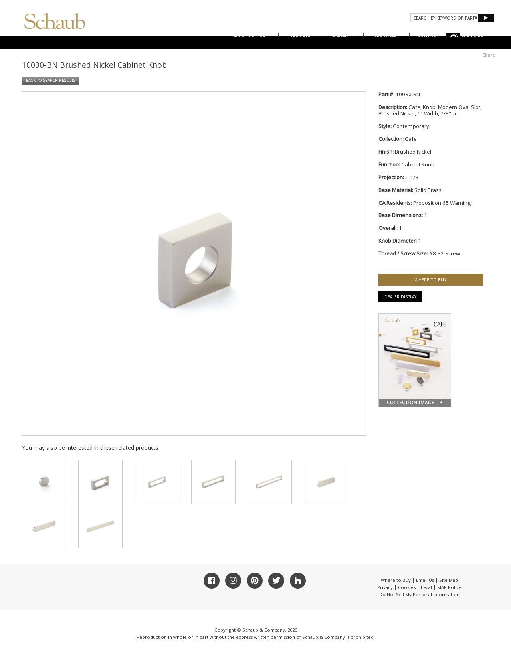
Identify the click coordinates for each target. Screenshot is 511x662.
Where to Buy (396, 580)
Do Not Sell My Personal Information (419, 594)
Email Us (425, 580)
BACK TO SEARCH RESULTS (50, 80)
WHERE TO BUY (470, 35)
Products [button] (301, 35)
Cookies (407, 587)
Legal (426, 587)
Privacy (385, 587)
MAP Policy (449, 587)
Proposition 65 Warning (442, 202)
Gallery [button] (343, 35)
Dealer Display (400, 297)
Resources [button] (387, 35)
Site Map (448, 580)
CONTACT (428, 35)
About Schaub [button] (251, 35)
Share (489, 55)
